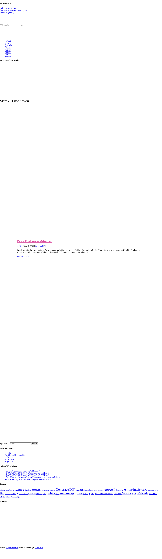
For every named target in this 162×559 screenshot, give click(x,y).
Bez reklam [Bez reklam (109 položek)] (13, 490)
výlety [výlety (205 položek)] (135, 493)
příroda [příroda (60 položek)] (57, 494)
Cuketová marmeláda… (9, 8)
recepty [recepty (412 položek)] (71, 493)
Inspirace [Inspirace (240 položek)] (108, 489)
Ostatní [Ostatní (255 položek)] (32, 493)
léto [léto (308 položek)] (2, 493)
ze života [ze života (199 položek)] (153, 493)
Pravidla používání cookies (15, 455)
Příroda (7, 47)
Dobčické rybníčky (7, 12)
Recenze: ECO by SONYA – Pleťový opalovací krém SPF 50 (28, 479)
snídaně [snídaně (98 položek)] (85, 494)
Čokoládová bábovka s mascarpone (13, 10)
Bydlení (8, 41)
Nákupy (8, 56)
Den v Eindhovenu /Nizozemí (34, 241)
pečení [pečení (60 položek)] (44, 494)
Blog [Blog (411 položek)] (21, 489)
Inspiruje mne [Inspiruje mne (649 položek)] (123, 489)
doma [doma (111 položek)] (77, 490)
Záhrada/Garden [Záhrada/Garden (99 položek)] (11, 497)
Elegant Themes (12, 548)
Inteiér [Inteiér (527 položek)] (137, 489)
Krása (7, 43)
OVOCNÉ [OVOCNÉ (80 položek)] (39, 494)
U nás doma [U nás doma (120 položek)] (108, 494)
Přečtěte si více (23, 256)
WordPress (39, 548)
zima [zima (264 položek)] (2, 496)
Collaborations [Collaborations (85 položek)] (46, 490)
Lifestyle (8, 49)
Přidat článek (10, 459)
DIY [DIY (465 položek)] (72, 489)
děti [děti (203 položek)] (82, 490)
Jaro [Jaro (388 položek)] (144, 489)
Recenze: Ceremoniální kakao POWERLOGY (22, 471)
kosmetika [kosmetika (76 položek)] (151, 490)
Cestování (8, 45)
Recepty (8, 51)
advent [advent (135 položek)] (2, 490)
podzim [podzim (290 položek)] (51, 493)
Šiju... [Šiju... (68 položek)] (18, 497)
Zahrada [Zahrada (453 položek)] (143, 493)
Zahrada (8, 53)
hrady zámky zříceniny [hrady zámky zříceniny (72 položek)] (96, 490)
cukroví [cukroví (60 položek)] (53, 490)
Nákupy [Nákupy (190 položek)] (14, 493)
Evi (21, 246)
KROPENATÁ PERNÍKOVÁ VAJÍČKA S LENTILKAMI (27, 473)
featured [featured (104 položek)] (87, 490)
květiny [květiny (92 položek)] (156, 490)
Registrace (9, 462)
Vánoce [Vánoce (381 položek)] (126, 493)
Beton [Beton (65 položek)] (7, 490)
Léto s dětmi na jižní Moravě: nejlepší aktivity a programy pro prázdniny (32, 477)
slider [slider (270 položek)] (80, 493)
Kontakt (8, 453)
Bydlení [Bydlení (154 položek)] (27, 490)
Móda (7, 54)
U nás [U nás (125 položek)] (101, 494)
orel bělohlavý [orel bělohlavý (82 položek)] (23, 494)
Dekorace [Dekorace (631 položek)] (62, 489)
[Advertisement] (81, 79)
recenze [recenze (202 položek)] (63, 493)
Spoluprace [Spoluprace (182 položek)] (94, 493)
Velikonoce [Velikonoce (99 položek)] (118, 494)
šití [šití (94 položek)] (22, 497)
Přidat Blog (9, 457)
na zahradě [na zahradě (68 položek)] (8, 494)
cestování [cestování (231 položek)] (36, 489)
